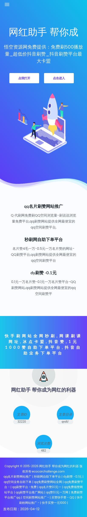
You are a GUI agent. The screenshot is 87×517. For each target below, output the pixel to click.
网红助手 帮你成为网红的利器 (59, 466)
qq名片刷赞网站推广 (17, 476)
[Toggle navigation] (7, 4)
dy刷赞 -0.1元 (72, 476)
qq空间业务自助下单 (18, 482)
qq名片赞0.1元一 (50, 487)
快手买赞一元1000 (54, 503)
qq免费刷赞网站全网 (48, 482)
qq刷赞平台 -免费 (24, 487)
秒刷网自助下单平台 (48, 476)
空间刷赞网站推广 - (36, 497)
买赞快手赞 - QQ (62, 497)
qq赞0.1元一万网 (57, 492)
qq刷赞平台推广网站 (30, 492)
